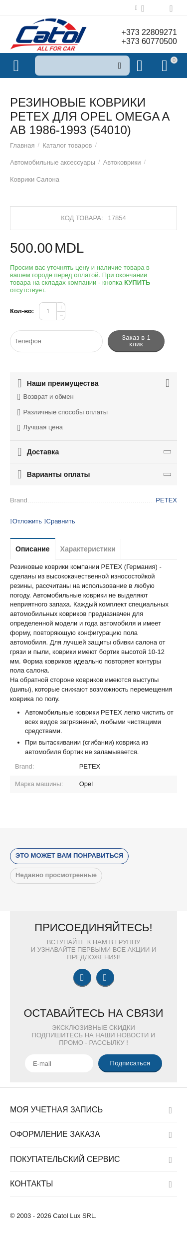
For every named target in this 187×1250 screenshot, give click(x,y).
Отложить (26, 521)
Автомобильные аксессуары (52, 162)
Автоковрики (122, 162)
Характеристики (88, 549)
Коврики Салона (34, 179)
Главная (22, 145)
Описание (32, 549)
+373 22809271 (149, 32)
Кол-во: (22, 311)
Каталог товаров (67, 145)
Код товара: (82, 218)
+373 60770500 (149, 41)
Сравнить (59, 521)
